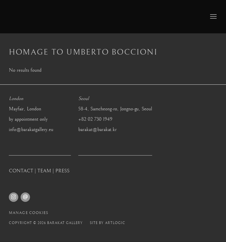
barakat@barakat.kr (97, 130)
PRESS (62, 171)
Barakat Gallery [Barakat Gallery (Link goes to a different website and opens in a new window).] (59, 16)
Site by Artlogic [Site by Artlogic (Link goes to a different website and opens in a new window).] (107, 223)
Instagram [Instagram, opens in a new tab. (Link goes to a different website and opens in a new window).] (13, 197)
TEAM (44, 171)
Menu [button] (212, 16)
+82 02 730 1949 (95, 119)
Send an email (25, 197)
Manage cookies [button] (29, 212)
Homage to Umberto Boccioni (83, 52)
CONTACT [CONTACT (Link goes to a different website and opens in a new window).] (21, 171)
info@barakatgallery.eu (31, 130)
